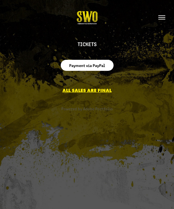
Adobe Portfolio (98, 108)
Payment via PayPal (87, 65)
